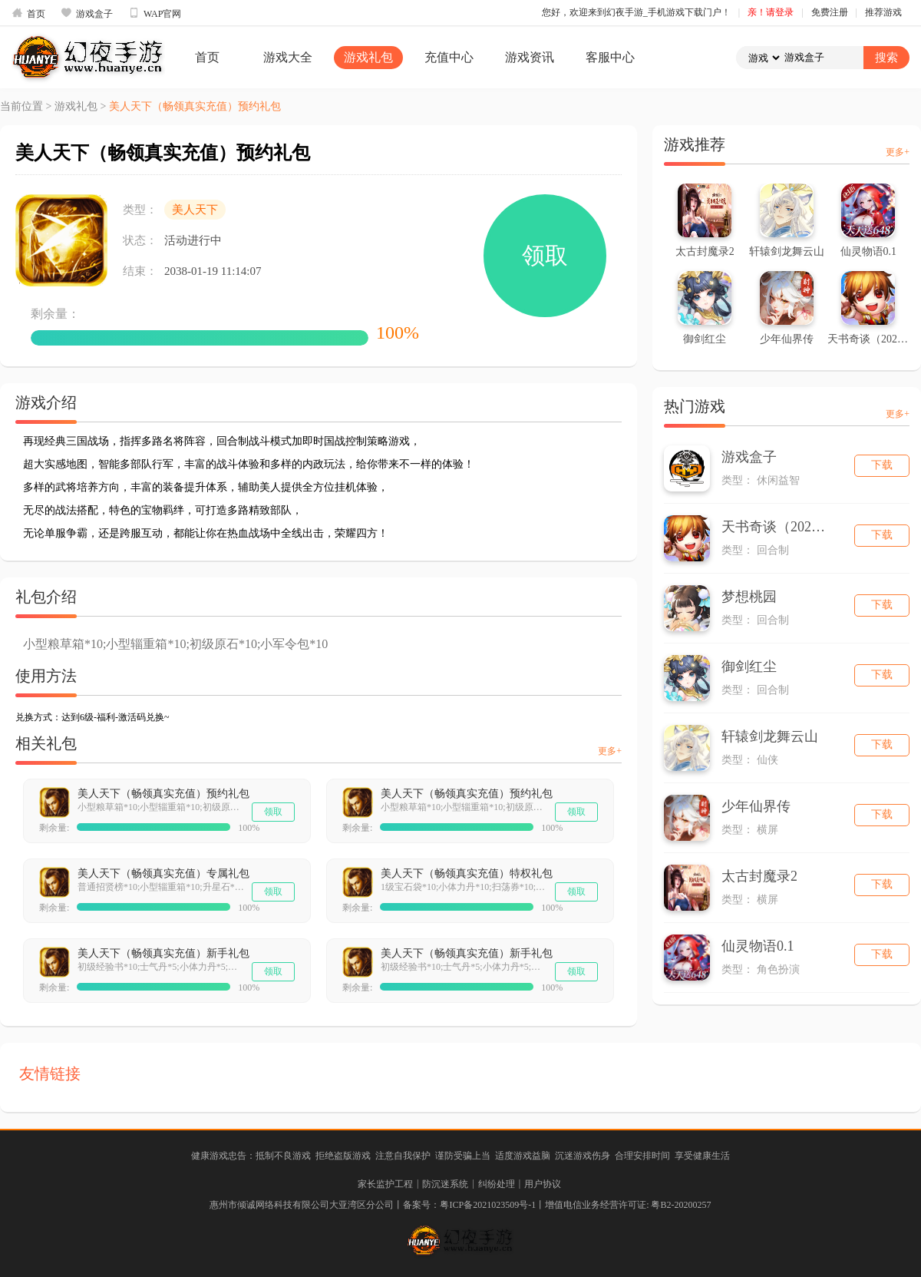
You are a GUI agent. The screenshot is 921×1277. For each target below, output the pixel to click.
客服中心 (610, 57)
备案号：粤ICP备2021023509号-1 (469, 1204)
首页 (28, 13)
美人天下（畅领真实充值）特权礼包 (467, 873)
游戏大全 (287, 57)
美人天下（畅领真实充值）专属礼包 (163, 873)
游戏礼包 (368, 57)
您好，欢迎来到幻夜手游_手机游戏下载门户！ (636, 12)
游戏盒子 (87, 13)
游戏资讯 (529, 57)
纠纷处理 (496, 1184)
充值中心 (449, 57)
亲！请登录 (771, 12)
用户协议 (542, 1184)
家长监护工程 (385, 1184)
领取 (545, 255)
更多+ (610, 751)
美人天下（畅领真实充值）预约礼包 (163, 793)
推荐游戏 (883, 12)
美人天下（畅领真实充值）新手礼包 (163, 953)
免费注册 (829, 12)
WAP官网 (154, 13)
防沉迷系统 (445, 1184)
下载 (882, 465)
